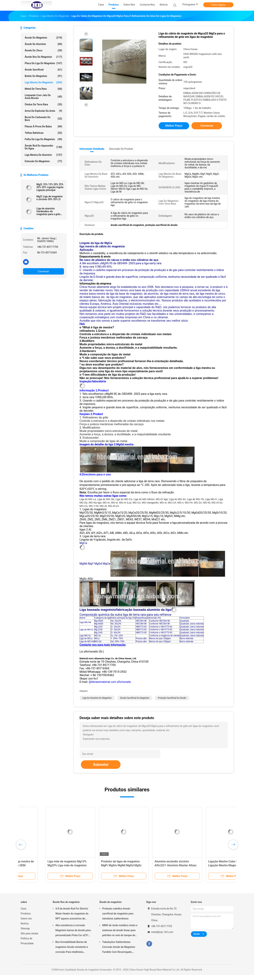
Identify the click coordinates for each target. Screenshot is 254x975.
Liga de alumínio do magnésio (97, 698)
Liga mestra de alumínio (43, 155)
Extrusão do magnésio (43, 161)
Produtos (26, 913)
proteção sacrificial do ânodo (172, 698)
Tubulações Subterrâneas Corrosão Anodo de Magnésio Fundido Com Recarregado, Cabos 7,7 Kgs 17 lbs (118, 947)
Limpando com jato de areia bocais (43, 96)
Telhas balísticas (43, 133)
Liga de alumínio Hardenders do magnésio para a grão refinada (48, 211)
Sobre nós (26, 918)
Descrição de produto (121, 148)
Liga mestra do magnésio (43, 82)
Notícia (25, 923)
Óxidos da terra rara (43, 104)
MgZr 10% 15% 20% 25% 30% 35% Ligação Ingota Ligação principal (50, 187)
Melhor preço (173, 125)
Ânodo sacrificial (43, 69)
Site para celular (29, 933)
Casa (23, 908)
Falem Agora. (218, 4)
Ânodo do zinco (43, 50)
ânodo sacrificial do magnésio (134, 698)
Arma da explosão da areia (43, 111)
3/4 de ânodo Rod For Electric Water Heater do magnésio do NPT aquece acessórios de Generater (71, 914)
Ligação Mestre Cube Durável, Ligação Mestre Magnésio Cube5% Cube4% (205, 865)
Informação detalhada (92, 148)
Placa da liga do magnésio (43, 63)
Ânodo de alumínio (43, 44)
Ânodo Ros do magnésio (43, 57)
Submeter (100, 764)
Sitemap (25, 928)
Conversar (43, 271)
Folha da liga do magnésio (43, 139)
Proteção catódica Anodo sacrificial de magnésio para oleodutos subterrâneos (117, 913)
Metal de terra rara (43, 89)
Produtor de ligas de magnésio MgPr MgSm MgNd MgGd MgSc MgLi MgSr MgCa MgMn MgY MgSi (99, 865)
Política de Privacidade (27, 941)
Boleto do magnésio (43, 76)
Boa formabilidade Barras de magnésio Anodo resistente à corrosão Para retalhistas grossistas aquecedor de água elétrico (72, 947)
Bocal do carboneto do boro (43, 118)
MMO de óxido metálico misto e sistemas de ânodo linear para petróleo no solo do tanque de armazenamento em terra (119, 931)
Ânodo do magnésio (43, 37)
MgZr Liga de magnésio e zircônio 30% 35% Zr (50, 198)
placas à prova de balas (43, 126)
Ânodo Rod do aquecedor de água (43, 147)
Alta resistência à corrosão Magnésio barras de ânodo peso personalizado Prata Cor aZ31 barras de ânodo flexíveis (73, 931)
